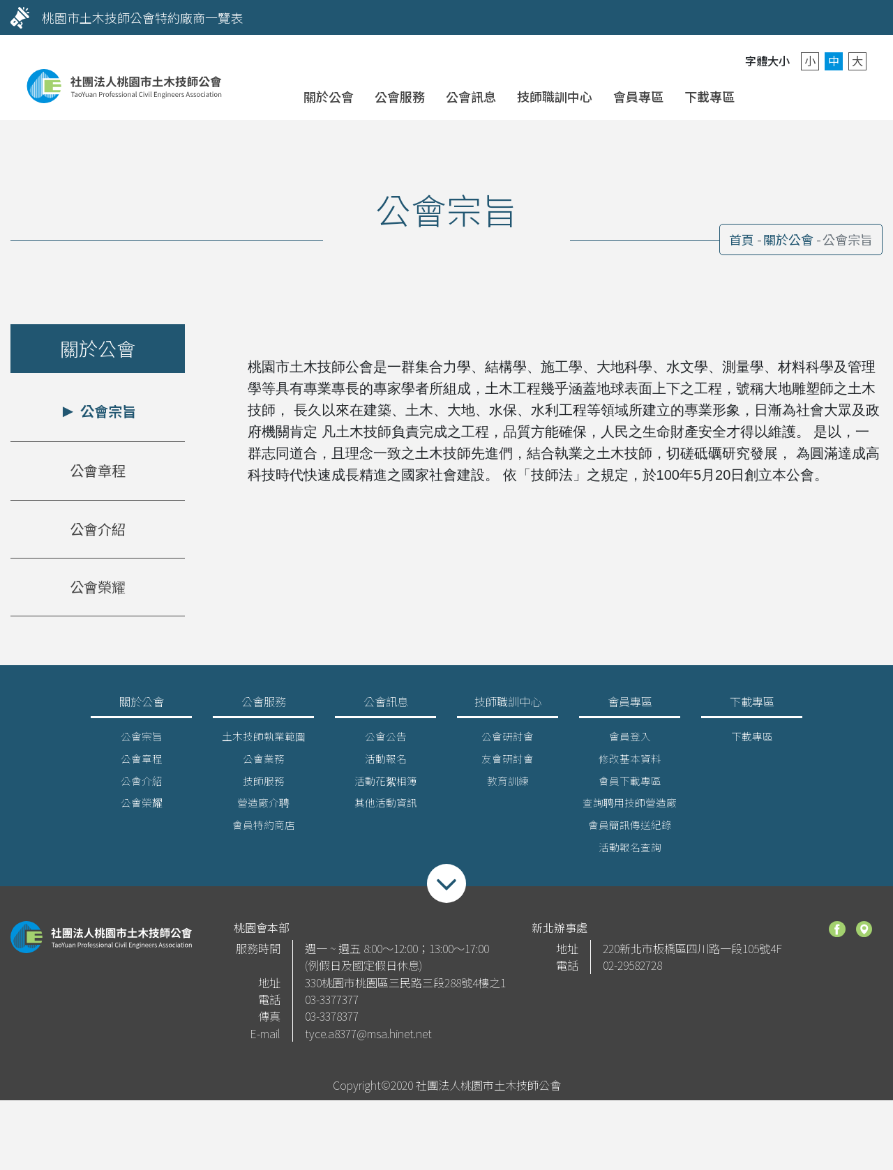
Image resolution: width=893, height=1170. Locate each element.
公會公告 (386, 741)
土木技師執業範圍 (264, 741)
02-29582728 (632, 970)
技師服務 (264, 785)
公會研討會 (507, 741)
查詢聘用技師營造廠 (630, 807)
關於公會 (328, 96)
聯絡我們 (805, 95)
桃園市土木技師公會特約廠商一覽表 (142, 17)
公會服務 (400, 96)
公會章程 (98, 470)
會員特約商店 (263, 830)
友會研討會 (507, 763)
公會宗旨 (106, 411)
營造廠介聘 (263, 807)
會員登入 (770, 95)
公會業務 (264, 763)
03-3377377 (332, 1004)
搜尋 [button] (841, 95)
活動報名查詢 (630, 852)
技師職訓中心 (554, 96)
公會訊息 (471, 96)
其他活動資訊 (385, 807)
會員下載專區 (630, 785)
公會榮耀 (98, 587)
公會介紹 (98, 529)
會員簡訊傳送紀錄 (630, 830)
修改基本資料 (630, 763)
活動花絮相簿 (385, 785)
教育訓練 (508, 785)
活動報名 (386, 763)
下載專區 (709, 96)
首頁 (741, 239)
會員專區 (638, 96)
